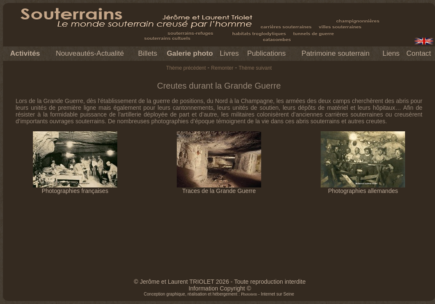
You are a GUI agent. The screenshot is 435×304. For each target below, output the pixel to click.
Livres (229, 53)
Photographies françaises (75, 188)
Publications (266, 53)
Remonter (222, 68)
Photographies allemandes (363, 188)
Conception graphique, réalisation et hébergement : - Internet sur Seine (219, 294)
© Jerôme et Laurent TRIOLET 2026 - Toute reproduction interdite (219, 281)
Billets (147, 53)
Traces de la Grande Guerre (219, 188)
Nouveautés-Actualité (90, 53)
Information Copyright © (220, 288)
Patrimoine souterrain (335, 53)
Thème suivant (255, 68)
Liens (391, 53)
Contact (418, 53)
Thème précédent (186, 68)
